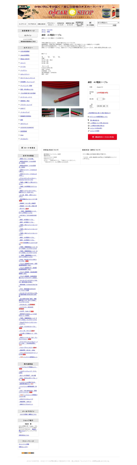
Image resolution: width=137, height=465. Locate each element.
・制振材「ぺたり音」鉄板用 (27, 203)
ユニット (23, 63)
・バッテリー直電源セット (28, 357)
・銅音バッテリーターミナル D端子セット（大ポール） (28, 191)
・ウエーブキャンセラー (28, 347)
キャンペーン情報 (24, 444)
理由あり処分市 (24, 59)
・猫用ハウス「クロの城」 (26, 158)
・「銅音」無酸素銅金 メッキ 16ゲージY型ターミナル (28, 256)
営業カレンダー (23, 447)
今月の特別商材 (24, 51)
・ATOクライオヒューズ (26, 399)
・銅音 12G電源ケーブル (27, 237)
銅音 (21, 120)
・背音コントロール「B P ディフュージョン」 (28, 338)
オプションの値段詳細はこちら (98, 116)
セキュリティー (24, 74)
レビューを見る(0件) (96, 128)
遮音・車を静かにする (26, 89)
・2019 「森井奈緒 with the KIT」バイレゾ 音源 (27, 289)
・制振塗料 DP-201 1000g (27, 350)
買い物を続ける (94, 120)
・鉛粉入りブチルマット (26, 404)
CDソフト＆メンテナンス (27, 78)
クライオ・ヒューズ (26, 104)
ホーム (44, 29)
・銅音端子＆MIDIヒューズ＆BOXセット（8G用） (28, 314)
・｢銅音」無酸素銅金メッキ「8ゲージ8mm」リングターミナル (28, 318)
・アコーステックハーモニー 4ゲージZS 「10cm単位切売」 (28, 343)
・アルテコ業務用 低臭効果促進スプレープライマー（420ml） (28, 277)
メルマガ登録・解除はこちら (28, 414)
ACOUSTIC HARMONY (27, 127)
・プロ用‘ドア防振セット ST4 (28, 334)
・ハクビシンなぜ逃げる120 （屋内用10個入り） (27, 383)
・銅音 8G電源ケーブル (27, 219)
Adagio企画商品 (24, 55)
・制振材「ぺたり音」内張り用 (28, 206)
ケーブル (23, 66)
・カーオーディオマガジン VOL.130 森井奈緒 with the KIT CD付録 (28, 294)
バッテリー (23, 70)
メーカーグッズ (24, 112)
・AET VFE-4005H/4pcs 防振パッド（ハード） (28, 391)
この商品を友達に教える (97, 125)
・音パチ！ (24, 208)
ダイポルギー (24, 139)
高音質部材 (23, 131)
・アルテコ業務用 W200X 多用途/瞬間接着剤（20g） (28, 264)
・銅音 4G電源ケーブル (27, 222)
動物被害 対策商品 (25, 116)
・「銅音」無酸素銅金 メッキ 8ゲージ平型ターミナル (28, 212)
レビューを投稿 (94, 131)
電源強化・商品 (24, 101)
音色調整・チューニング (27, 82)
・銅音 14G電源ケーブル (27, 240)
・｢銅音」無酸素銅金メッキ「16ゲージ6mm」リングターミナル (28, 247)
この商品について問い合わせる (99, 123)
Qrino (21, 135)
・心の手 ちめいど (26, 311)
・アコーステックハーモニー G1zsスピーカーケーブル (28, 179)
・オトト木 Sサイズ (27, 330)
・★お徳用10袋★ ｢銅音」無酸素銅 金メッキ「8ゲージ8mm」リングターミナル (28, 300)
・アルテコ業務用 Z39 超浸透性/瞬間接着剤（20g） (28, 268)
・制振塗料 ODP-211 (25, 401)
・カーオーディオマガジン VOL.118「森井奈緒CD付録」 (28, 281)
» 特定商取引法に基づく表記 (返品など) (99, 113)
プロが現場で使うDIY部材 (28, 93)
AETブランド (24, 123)
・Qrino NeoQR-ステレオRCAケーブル (27, 260)
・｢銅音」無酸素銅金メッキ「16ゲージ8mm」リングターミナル (28, 251)
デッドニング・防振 (26, 85)
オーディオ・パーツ (26, 97)
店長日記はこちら (24, 435)
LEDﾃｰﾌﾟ (22, 108)
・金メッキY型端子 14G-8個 (27, 375)
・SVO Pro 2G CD (27, 304)
